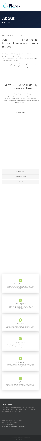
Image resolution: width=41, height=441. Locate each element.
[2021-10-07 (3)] (12, 2)
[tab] (20, 112)
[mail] (26, 439)
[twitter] (16, 439)
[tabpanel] (20, 142)
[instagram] (21, 439)
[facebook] (14, 439)
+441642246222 (10, 424)
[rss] (24, 439)
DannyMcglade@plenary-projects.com (16, 426)
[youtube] (19, 439)
